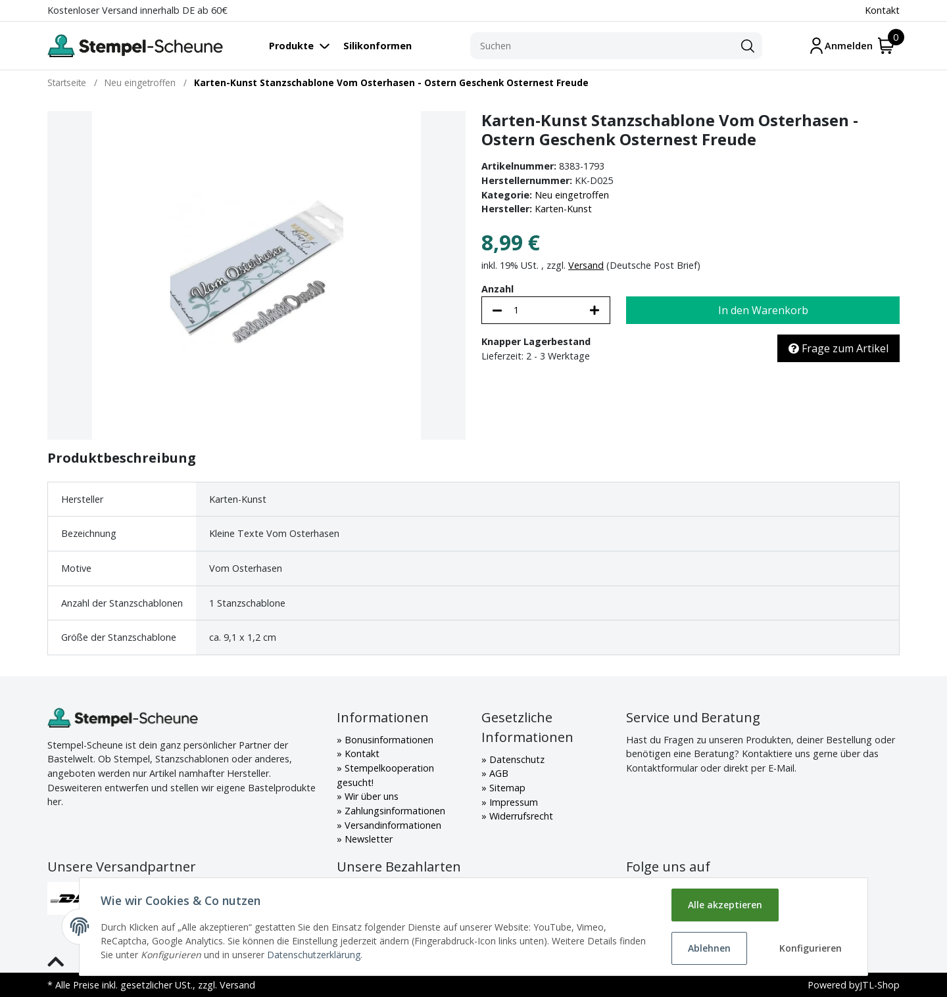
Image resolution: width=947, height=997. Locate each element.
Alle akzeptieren (725, 904)
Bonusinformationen (387, 739)
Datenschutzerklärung (313, 954)
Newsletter (367, 839)
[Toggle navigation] (306, 45)
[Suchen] (601, 46)
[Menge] (545, 310)
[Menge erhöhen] (594, 310)
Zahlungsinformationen (393, 810)
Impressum (512, 802)
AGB (497, 773)
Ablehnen (709, 948)
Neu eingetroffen (572, 195)
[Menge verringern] (497, 310)
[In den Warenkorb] (763, 310)
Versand (586, 265)
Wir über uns (370, 796)
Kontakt (882, 10)
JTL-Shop (880, 985)
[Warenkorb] (886, 45)
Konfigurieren (810, 948)
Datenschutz (516, 759)
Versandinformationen (391, 825)
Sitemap (506, 787)
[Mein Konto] (840, 45)
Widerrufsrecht (520, 816)
